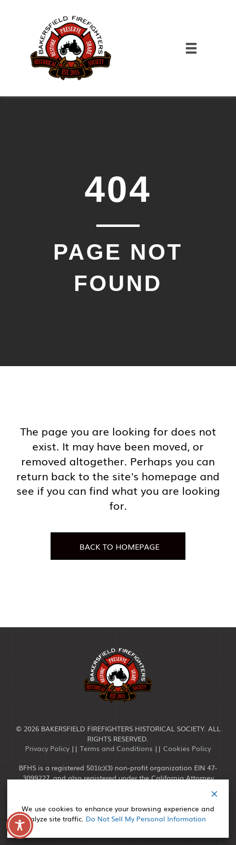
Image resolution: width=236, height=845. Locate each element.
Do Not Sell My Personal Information (146, 818)
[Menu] (191, 48)
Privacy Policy (47, 748)
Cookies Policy (187, 748)
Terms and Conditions (116, 748)
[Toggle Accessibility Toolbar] (19, 825)
